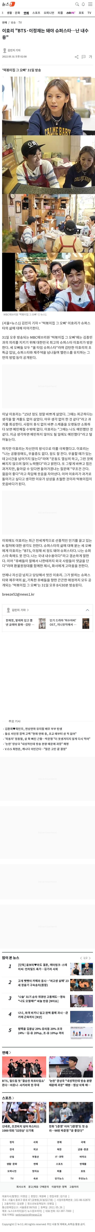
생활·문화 (12, 1164)
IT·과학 (59, 1156)
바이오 (83, 1156)
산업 (12, 1156)
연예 (4, 22)
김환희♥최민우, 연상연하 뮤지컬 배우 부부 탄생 (33, 729)
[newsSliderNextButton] (89, 958)
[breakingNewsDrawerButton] (83, 4)
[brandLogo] (8, 4)
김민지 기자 (14, 50)
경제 (59, 1142)
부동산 (35, 1156)
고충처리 (74, 1186)
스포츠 (7, 1097)
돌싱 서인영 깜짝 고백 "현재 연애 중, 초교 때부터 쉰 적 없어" (40, 734)
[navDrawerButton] (90, 4)
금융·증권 (83, 1149)
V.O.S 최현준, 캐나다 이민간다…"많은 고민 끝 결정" (36, 749)
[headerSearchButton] (77, 4)
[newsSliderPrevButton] (81, 958)
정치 (12, 1142)
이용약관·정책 (59, 1186)
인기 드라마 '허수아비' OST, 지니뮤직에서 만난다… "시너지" (63, 623)
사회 (35, 1142)
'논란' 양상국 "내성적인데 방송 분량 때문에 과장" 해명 (37, 744)
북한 (59, 1149)
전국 (12, 1149)
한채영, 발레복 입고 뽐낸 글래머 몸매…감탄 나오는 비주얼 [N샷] (20, 623)
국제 (83, 1142)
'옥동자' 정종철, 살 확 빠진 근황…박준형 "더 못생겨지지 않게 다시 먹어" (47, 739)
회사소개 (21, 1186)
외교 (35, 1149)
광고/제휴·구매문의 (38, 1186)
